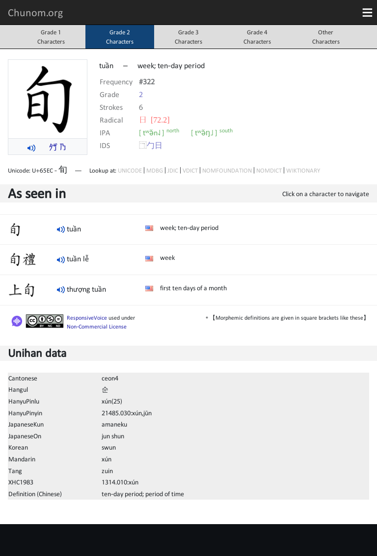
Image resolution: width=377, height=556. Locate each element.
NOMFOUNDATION (227, 170)
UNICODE (130, 170)
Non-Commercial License (97, 326)
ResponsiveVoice (87, 318)
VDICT (190, 170)
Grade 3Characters (188, 37)
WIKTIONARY (303, 170)
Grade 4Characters (257, 37)
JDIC (172, 170)
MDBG (154, 170)
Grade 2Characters (120, 37)
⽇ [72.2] (154, 120)
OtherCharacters (326, 37)
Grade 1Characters (51, 37)
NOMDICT (269, 170)
